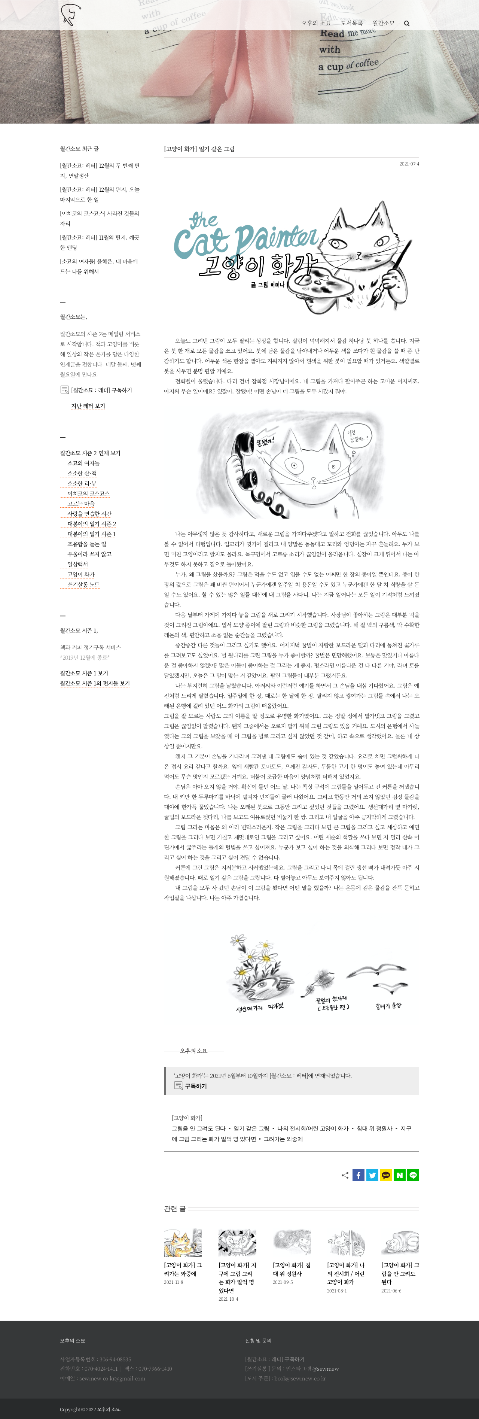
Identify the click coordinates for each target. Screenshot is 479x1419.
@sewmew (325, 1368)
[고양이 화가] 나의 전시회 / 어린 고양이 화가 (346, 1273)
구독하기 (294, 1359)
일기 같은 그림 (251, 1128)
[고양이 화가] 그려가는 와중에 (183, 1269)
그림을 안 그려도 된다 (198, 1128)
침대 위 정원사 (374, 1128)
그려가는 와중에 (283, 1139)
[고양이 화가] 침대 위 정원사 (292, 1269)
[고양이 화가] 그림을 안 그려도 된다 (400, 1273)
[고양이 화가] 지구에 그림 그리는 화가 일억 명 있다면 (237, 1277)
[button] (407, 15)
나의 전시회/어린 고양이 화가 (312, 1128)
